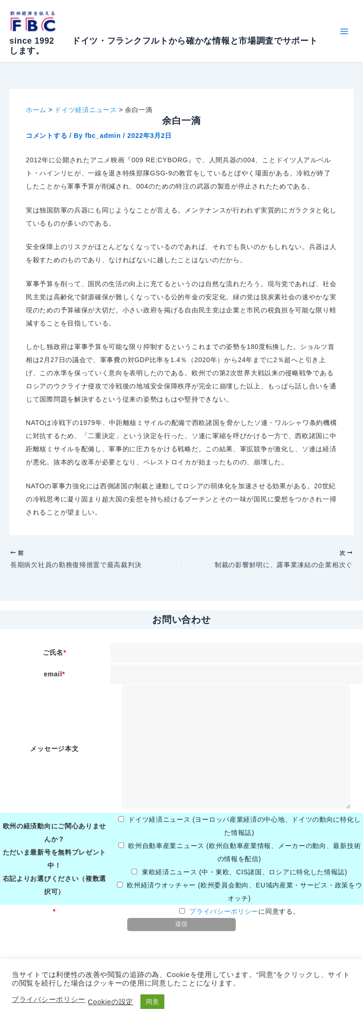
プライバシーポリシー (223, 914)
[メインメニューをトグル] (344, 31)
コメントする (46, 135)
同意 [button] (152, 1001)
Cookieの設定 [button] (110, 1002)
